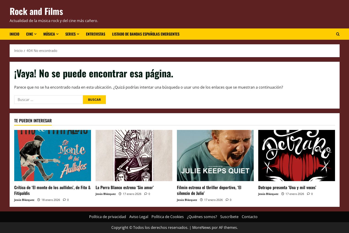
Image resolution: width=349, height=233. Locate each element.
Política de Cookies (167, 216)
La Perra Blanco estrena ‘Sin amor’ (125, 187)
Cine (29, 34)
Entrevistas (95, 34)
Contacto (250, 216)
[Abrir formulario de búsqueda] (338, 34)
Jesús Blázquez (24, 200)
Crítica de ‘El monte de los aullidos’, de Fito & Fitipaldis (52, 190)
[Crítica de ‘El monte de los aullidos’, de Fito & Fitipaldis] (52, 155)
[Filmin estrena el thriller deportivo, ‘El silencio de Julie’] (215, 155)
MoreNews (201, 227)
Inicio (14, 34)
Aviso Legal (138, 216)
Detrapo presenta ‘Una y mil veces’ (287, 187)
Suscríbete (229, 216)
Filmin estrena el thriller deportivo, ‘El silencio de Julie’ (209, 190)
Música (49, 34)
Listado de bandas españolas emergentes (145, 34)
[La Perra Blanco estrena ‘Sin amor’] (134, 155)
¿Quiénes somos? (202, 216)
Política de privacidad (107, 216)
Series (70, 34)
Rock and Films (36, 11)
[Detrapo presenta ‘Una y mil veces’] (296, 155)
